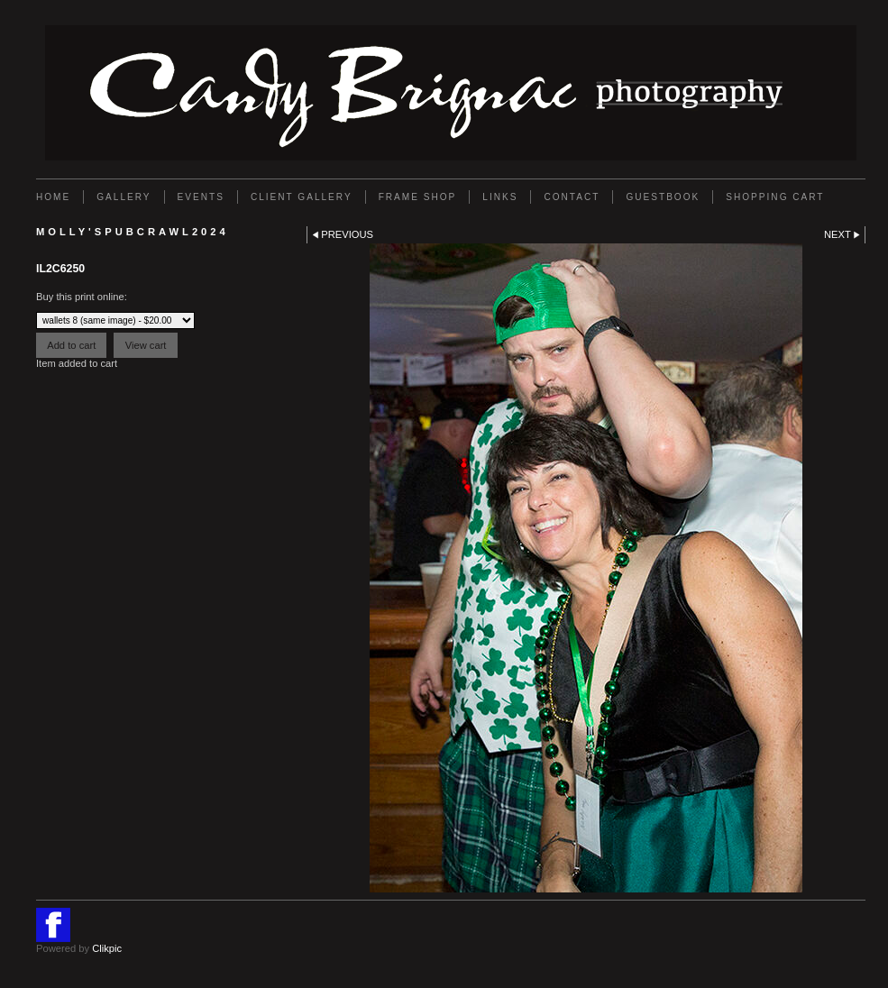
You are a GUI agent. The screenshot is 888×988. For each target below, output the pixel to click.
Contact (572, 197)
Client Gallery (301, 197)
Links (499, 197)
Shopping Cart (775, 197)
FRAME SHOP (418, 197)
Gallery (123, 197)
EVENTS (201, 197)
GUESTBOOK (663, 197)
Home (53, 197)
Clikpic (107, 948)
